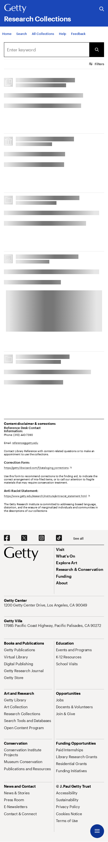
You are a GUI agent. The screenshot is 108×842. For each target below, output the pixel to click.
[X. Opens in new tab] (24, 538)
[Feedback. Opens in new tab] (78, 34)
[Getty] (15, 8)
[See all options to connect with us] (78, 538)
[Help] (62, 34)
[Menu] (97, 831)
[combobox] (46, 49)
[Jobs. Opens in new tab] (59, 700)
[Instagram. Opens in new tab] (42, 538)
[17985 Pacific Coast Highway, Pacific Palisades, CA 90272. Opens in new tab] (53, 625)
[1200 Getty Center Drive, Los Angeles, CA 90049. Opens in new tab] (46, 605)
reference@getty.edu (25, 442)
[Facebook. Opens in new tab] (7, 538)
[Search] (21, 34)
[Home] (6, 34)
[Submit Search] (96, 49)
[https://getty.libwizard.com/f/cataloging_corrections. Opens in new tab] (38, 467)
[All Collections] (43, 34)
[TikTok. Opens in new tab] (59, 538)
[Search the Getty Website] (101, 9)
